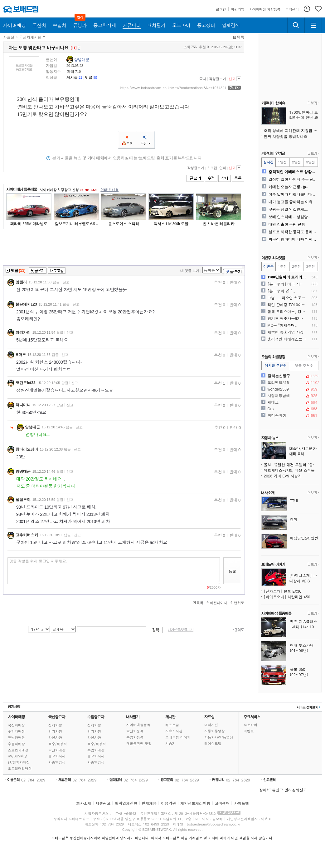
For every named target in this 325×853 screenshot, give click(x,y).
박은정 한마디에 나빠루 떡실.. (293, 239)
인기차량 (55, 731)
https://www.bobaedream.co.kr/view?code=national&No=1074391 (173, 88)
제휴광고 (102, 803)
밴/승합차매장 (19, 762)
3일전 (310, 162)
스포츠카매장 (18, 750)
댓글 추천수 (304, 365)
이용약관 (168, 803)
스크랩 (212, 168)
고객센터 (222, 803)
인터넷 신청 (109, 190)
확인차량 (55, 737)
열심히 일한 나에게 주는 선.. (292, 179)
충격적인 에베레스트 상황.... (292, 172)
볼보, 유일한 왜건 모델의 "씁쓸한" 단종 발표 (291, 464)
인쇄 (222, 168)
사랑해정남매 (289, 395)
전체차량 (55, 725)
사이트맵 (241, 803)
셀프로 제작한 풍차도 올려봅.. (293, 232)
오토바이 (250, 724)
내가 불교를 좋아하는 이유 (291, 202)
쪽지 (202, 79)
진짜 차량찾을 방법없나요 (286, 136)
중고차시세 (56, 756)
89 (95, 77)
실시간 (268, 162)
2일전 (296, 162)
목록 (240, 37)
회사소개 (83, 803)
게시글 (72, 77)
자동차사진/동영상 (218, 737)
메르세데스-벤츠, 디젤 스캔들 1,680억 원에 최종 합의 (291, 470)
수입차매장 (16, 731)
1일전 (282, 162)
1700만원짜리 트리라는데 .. (287, 277)
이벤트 (249, 731)
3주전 (310, 266)
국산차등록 (134, 731)
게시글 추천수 (276, 365)
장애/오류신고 (271, 789)
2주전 (296, 266)
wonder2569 (289, 389)
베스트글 (172, 724)
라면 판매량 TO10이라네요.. (287, 304)
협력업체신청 (126, 803)
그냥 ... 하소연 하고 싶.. (287, 297)
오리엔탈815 (289, 382)
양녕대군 (81, 59)
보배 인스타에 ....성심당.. (289, 217)
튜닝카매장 (16, 737)
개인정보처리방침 (195, 803)
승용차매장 (16, 743)
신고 (232, 79)
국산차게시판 (30, 37)
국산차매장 (16, 725)
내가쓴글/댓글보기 (180, 629)
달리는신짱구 (289, 376)
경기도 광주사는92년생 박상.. (287, 318)
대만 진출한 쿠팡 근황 (287, 224)
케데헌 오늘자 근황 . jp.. (288, 187)
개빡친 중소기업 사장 (286, 332)
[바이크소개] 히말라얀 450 (287, 596)
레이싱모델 (212, 743)
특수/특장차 (57, 743)
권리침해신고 (295, 789)
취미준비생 (289, 415)
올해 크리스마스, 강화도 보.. (287, 311)
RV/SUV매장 (17, 756)
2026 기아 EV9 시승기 (283, 475)
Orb (289, 408)
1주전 (282, 266)
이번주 (268, 266)
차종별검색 (56, 762)
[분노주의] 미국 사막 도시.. (287, 284)
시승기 (170, 743)
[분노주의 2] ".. (281, 290)
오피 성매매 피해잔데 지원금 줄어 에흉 (291, 130)
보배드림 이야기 (178, 737)
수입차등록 (134, 737)
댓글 (88, 77)
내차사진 (211, 724)
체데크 (289, 402)
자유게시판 (173, 731)
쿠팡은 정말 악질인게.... (288, 209)
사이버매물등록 (138, 724)
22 (80, 77)
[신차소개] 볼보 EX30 (283, 591)
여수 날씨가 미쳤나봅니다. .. (292, 194)
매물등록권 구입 (139, 743)
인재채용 (149, 803)
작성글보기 (217, 79)
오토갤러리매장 (20, 768)
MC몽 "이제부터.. (283, 325)
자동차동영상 (214, 731)
